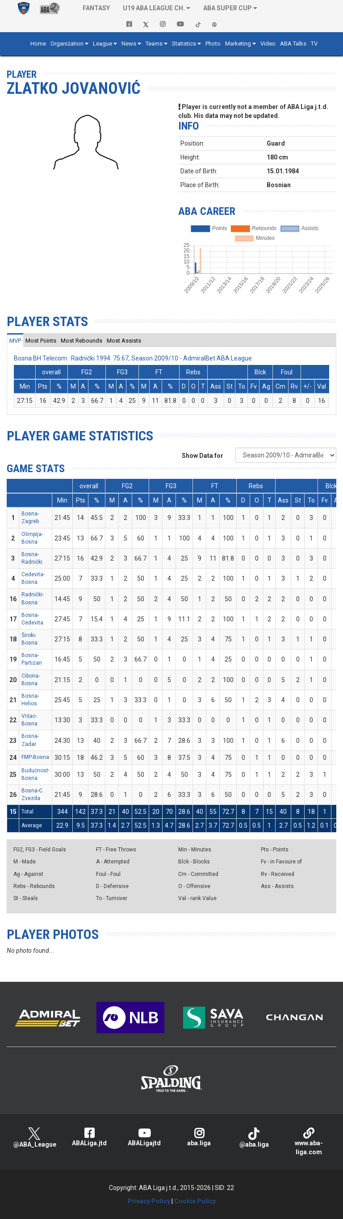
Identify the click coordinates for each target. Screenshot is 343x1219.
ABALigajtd (144, 1137)
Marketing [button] (238, 43)
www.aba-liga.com (309, 1141)
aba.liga (199, 1137)
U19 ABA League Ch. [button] (154, 8)
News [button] (128, 43)
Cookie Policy (195, 1201)
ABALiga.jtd (89, 1137)
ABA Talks (293, 43)
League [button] (102, 43)
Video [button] (268, 43)
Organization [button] (67, 43)
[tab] (15, 340)
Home (38, 43)
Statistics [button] (184, 43)
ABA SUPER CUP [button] (227, 8)
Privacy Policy (149, 1201)
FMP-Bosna (35, 757)
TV (314, 43)
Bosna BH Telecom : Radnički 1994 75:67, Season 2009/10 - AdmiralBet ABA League (133, 358)
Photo (213, 43)
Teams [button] (154, 43)
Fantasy (96, 8)
